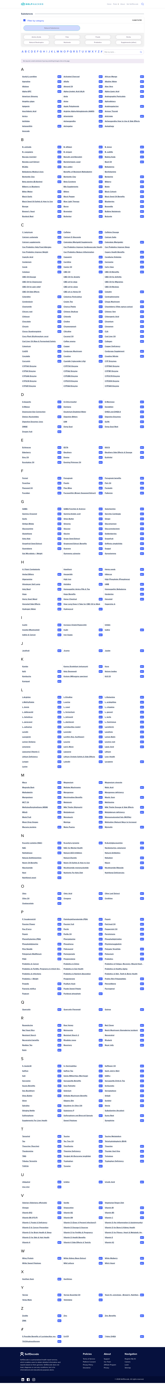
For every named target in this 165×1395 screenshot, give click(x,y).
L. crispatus (109, 707)
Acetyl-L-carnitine (29, 76)
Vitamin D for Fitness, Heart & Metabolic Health (124, 1232)
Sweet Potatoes (70, 1120)
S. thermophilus (70, 1066)
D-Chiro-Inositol (70, 402)
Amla (66, 96)
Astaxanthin (27, 126)
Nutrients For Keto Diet (73, 872)
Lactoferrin (109, 727)
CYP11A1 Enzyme (29, 366)
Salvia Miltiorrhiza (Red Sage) (76, 1076)
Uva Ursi (25, 1187)
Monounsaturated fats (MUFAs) (118, 817)
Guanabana (27, 548)
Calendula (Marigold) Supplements (78, 242)
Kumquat (26, 681)
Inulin (66, 630)
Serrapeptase (110, 1091)
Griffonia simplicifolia (113, 543)
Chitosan (26, 316)
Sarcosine (26, 1081)
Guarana (67, 548)
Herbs (128, 37)
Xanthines (68, 1279)
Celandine (26, 297)
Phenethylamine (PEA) (31, 939)
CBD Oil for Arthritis (113, 277)
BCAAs (25, 167)
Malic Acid (109, 787)
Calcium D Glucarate (72, 237)
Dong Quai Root (111, 426)
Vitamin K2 (109, 1242)
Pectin (66, 929)
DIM (65, 421)
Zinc (65, 1315)
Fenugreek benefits (113, 478)
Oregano (67, 898)
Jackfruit (25, 650)
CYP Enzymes (110, 361)
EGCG (107, 447)
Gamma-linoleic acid (72, 514)
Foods (98, 37)
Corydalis (26, 356)
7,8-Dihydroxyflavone (31, 1341)
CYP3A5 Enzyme (112, 386)
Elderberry (26, 452)
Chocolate (26, 321)
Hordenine (109, 594)
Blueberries (109, 201)
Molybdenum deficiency (115, 812)
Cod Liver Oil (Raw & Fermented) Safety (39, 341)
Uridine (67, 1182)
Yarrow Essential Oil (72, 1295)
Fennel (25, 478)
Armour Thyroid (111, 111)
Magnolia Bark (28, 787)
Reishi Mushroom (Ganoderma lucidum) (121, 1030)
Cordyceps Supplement (114, 351)
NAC (24, 848)
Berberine (109, 177)
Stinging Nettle (28, 1110)
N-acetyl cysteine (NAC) (32, 843)
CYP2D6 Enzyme (112, 381)
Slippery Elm (69, 1100)
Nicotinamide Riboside (114, 868)
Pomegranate (69, 954)
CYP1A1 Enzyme (29, 371)
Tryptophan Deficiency (114, 1161)
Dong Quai (68, 426)
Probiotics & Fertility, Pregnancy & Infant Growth (41, 969)
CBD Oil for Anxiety (72, 277)
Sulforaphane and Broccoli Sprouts (78, 1115)
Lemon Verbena (28, 742)
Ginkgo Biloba (28, 524)
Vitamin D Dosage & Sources (76, 1227)
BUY (59, 76)
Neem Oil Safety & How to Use (77, 863)
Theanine (109, 1146)
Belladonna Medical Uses (33, 172)
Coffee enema (69, 341)
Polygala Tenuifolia (112, 949)
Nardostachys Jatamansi (115, 848)
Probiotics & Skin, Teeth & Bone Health (121, 974)
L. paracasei (27, 722)
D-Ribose (26, 407)
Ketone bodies (111, 671)
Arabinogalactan (112, 106)
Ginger (107, 519)
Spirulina (25, 1105)
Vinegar (25, 1207)
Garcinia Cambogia (113, 514)
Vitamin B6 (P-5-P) (30, 1217)
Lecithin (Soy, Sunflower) (74, 737)
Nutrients (67, 42)
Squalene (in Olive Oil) (73, 1105)
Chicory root (27, 311)
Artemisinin (68, 116)
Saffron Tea (68, 1071)
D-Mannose (109, 402)
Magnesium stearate (113, 782)
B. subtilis (109, 152)
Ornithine (109, 898)
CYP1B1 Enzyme (111, 371)
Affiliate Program (110, 1365)
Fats (67, 37)
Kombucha (26, 676)
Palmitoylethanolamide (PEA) (76, 919)
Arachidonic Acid (29, 111)
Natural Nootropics (36, 42)
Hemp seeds (110, 569)
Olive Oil (25, 898)
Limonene (26, 747)
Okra (24, 893)
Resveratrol (109, 1035)
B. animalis (26, 147)
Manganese (68, 792)
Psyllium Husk (69, 984)
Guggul (108, 548)
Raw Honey (68, 1025)
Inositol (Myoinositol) (30, 630)
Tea (23, 1141)
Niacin (107, 863)
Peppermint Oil (111, 929)
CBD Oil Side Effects (30, 292)
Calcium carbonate (30, 237)
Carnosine (109, 262)
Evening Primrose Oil (72, 462)
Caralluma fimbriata (113, 257)
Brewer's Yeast (28, 211)
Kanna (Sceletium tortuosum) (76, 666)
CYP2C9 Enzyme (71, 381)
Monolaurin (68, 817)
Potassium (109, 954)
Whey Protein (27, 1258)
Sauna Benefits (28, 1086)
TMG (24, 1156)
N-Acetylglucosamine (114, 843)
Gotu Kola (26, 538)
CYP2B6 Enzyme (71, 376)
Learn (127, 1365)
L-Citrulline (68, 697)
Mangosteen (27, 797)
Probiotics (98, 42)
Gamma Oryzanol (29, 514)
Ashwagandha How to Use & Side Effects (122, 121)
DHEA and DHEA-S (113, 412)
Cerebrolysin (27, 301)
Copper (67, 346)
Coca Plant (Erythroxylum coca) (35, 336)
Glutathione (27, 533)
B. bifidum (68, 147)
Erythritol (108, 457)
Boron (66, 206)
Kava (107, 666)
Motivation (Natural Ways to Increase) (120, 822)
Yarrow (25, 1295)
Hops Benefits (70, 594)
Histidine (67, 584)
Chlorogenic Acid (112, 316)
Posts (115, 4)
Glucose (67, 529)
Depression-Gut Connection (33, 412)
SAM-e (107, 1076)
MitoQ (24, 812)
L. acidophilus (110, 702)
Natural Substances (51, 28)
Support (107, 1359)
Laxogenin (26, 737)
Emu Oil (25, 457)
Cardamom (26, 262)
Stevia (107, 1105)
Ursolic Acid (110, 1182)
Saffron (25, 1071)
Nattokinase (27, 853)
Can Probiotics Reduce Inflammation (79, 252)
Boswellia (109, 206)
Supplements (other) (128, 42)
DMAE (24, 426)
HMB (107, 584)
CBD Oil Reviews (112, 287)
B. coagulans (27, 152)
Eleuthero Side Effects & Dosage (118, 452)
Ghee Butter (69, 519)
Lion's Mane (69, 747)
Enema (66, 457)
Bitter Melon (27, 191)
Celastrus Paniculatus (73, 297)
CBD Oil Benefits (112, 272)
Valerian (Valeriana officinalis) (34, 1203)
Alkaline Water (111, 81)
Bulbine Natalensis (113, 211)
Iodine (107, 630)
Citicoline (67, 331)
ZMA (24, 1320)
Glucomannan (110, 524)
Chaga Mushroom (112, 301)
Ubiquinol (26, 1182)
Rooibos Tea (27, 1045)
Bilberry (108, 181)
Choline (67, 321)
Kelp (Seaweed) (70, 671)
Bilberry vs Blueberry (31, 186)
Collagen (108, 341)
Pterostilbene (110, 984)
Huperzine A (110, 604)
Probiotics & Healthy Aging (116, 969)
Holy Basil (26, 589)
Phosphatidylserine (30, 944)
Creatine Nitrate (111, 356)
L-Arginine (26, 697)
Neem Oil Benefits (30, 863)
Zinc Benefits (110, 1315)
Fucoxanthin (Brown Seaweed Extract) (80, 493)
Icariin (24, 625)
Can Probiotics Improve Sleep (117, 247)
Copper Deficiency (112, 346)
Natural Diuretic (70, 858)
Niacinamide (27, 868)
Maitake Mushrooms (72, 787)
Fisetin (66, 483)
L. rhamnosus (110, 722)
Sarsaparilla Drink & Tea (115, 1081)
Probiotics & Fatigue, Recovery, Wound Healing (124, 964)
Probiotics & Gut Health (73, 969)
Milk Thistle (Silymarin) (73, 807)
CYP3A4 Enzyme (71, 386)
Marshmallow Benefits (73, 797)
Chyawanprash (70, 326)
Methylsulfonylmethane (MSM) (35, 807)
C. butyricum (27, 232)
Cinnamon (109, 326)
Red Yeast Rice (28, 1030)
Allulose (25, 86)
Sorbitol (108, 1100)
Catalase (26, 272)
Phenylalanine (69, 939)
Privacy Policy (88, 1365)
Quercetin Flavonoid (72, 1009)
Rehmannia (68, 1030)
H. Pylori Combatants (31, 569)
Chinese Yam (110, 311)
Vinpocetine (69, 1207)
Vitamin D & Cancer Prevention (35, 1227)
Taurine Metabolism (113, 1136)
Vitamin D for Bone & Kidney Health (120, 1227)
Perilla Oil (68, 934)
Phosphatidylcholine (113, 939)
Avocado (26, 131)
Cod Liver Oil (110, 336)
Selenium (67, 1091)
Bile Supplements (71, 186)
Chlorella (67, 316)
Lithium (108, 752)
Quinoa (108, 1009)
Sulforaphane (27, 1115)
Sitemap (128, 1368)
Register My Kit (130, 1359)
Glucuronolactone (112, 529)
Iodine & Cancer (29, 635)
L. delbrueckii (27, 712)
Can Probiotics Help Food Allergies (36, 247)
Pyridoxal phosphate (72, 993)
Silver (24, 1100)
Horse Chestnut (70, 599)
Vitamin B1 (109, 1207)
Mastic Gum (110, 797)
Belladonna (109, 167)
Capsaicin (68, 257)
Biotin (107, 186)
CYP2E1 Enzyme (29, 386)
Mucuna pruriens (29, 827)
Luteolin (67, 761)
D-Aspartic (26, 402)
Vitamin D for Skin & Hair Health (35, 1237)
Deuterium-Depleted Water (75, 412)
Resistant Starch (29, 1035)
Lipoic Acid (109, 747)
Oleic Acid (68, 893)
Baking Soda (110, 157)
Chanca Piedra (70, 306)
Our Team (107, 1362)
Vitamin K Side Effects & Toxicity (77, 1242)
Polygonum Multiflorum (32, 954)
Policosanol (68, 949)
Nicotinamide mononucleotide (76, 868)
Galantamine (110, 509)
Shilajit (107, 1096)
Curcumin (26, 361)
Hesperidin (68, 574)
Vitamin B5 (109, 1212)
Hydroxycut (68, 609)
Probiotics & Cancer (30, 964)
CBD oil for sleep (71, 287)
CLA (106, 331)
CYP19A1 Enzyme (112, 366)
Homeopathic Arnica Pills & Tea (77, 589)
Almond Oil (68, 86)
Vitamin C (109, 1217)
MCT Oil (25, 802)
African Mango (111, 76)
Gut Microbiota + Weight (32, 553)
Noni (24, 872)
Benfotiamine (110, 172)
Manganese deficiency (114, 792)
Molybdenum (69, 812)
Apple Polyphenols (71, 106)
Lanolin (25, 732)
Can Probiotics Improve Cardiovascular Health (83, 247)
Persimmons (110, 934)
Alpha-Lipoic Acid (112, 91)
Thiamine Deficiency (72, 1151)
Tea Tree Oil (69, 1141)
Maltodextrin (27, 792)
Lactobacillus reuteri (72, 727)
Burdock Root (27, 216)
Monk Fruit (26, 817)
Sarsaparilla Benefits (72, 1081)
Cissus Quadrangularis (31, 331)
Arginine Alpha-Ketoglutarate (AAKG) (79, 111)
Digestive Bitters (71, 417)
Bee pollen (68, 167)
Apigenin (26, 106)
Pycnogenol (110, 988)
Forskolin (108, 488)
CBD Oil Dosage (29, 277)
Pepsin (25, 934)
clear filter (137, 20)
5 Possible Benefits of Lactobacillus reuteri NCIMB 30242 (39, 1336)
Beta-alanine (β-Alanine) (32, 181)
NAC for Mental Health (73, 848)
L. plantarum (69, 722)
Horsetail (108, 599)
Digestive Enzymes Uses (32, 421)
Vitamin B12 (27, 1212)
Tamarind (26, 1136)
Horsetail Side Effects (31, 604)
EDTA (66, 447)
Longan (25, 761)
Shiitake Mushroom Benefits (75, 1096)
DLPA (107, 421)
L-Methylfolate (28, 702)
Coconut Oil (68, 336)
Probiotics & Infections (31, 974)
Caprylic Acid (27, 257)
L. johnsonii (68, 717)
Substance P (69, 1110)
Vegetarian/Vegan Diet (114, 1203)
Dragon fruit (27, 431)
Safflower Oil (110, 1066)
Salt (23, 1076)
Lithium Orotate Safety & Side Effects (79, 756)
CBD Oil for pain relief (31, 287)
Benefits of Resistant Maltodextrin (78, 172)
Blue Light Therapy (71, 201)
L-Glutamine (110, 697)
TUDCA (25, 1166)
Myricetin (108, 827)
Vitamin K (26, 1242)
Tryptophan (68, 1161)
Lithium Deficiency (30, 756)
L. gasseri (109, 712)
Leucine (67, 742)
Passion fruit (69, 924)
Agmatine (26, 81)
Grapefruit (109, 538)
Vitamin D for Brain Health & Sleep (36, 1232)
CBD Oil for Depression (32, 282)
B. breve (108, 147)
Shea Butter (27, 1096)
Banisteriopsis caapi (72, 162)
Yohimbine (68, 1300)
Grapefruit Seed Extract (32, 543)
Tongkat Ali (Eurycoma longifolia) (77, 1156)
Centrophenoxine (112, 297)
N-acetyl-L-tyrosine (71, 843)
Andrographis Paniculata (115, 96)
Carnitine (67, 262)
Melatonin (68, 802)
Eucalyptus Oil (28, 462)
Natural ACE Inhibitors (73, 853)
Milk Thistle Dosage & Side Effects (119, 807)
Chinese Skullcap (71, 311)
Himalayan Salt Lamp (31, 584)
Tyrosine (67, 1166)
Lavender (67, 732)
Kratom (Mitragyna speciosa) (76, 676)
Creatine (67, 356)
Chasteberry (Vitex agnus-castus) (119, 306)
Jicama (67, 650)
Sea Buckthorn (28, 1091)
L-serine (67, 702)
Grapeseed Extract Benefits (75, 543)
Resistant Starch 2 (71, 1035)
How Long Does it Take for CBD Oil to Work (82, 604)
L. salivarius (27, 727)
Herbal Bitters (28, 574)
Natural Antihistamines (31, 858)
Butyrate (108, 216)
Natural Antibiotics (112, 853)
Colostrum (26, 346)
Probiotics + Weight (30, 979)
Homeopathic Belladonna (115, 589)
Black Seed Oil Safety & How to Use (37, 201)
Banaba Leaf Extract (30, 162)
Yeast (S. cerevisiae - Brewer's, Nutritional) (122, 1295)
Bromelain (68, 211)
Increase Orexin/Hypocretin (75, 625)
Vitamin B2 (68, 1212)
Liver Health (110, 756)
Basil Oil (108, 162)
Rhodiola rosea (70, 1040)
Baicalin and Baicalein (73, 157)
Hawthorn (68, 569)
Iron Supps (68, 635)
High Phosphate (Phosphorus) (117, 579)
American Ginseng (30, 96)
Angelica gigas (28, 101)
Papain (108, 919)
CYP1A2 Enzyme (70, 371)
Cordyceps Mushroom (73, 351)
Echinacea (26, 447)
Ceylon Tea (68, 301)
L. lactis (108, 717)
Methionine (109, 802)
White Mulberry (111, 1258)
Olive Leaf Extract (112, 893)
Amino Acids (36, 37)
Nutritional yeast (29, 877)
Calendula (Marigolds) (114, 242)
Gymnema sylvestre (72, 553)
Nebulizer (109, 858)
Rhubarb (108, 1040)
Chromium (109, 321)
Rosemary (68, 1045)
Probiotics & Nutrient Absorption (77, 974)
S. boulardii (26, 1066)
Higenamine (27, 579)
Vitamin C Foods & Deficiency (34, 1222)
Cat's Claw (109, 267)
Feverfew (26, 483)
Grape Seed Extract (72, 538)
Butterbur (68, 216)
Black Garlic (27, 196)
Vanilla (66, 1203)
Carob (24, 267)
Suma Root (109, 1115)
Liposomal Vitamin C (30, 752)
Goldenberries (111, 533)
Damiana (67, 407)
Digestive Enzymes (113, 417)
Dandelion (109, 407)
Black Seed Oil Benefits (115, 196)
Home (109, 4)
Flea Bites (68, 488)
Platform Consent (89, 1362)
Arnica (25, 116)
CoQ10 (25, 351)
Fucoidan (26, 493)
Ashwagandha (70, 121)
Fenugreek (68, 478)
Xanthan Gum (28, 1279)
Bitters (66, 191)
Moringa (67, 822)
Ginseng (67, 524)
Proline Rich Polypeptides (115, 979)
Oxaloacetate (28, 903)
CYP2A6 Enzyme (29, 376)
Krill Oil (108, 676)
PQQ (24, 959)
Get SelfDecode (132, 4)
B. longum (68, 152)
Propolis (25, 984)
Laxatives (109, 732)
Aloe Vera (109, 86)
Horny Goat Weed (29, 599)
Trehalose (109, 1156)
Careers (127, 1362)
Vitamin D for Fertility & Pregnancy (78, 1232)
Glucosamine (27, 529)
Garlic (24, 519)
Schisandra (109, 1086)
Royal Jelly (109, 1045)
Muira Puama (69, 827)
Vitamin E (109, 1237)
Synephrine (109, 1120)
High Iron (67, 579)
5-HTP (66, 1336)
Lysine (24, 766)
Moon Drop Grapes (30, 822)
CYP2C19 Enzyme (112, 376)
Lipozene (67, 752)
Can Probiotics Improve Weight (35, 252)
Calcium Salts (110, 237)
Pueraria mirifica (29, 988)
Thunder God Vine (112, 1151)
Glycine (67, 533)
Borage (25, 206)
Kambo (25, 666)
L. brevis (25, 707)
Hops (24, 594)
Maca (24, 782)
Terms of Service (89, 1359)
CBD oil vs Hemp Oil (72, 292)
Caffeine (67, 232)
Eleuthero (68, 452)
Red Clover (109, 1025)
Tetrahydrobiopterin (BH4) (115, 1141)
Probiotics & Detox (71, 964)
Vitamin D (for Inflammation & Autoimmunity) (124, 1222)
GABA (24, 509)
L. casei (67, 707)
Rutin (24, 1050)
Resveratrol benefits (30, 1040)
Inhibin (107, 625)
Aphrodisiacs (110, 101)
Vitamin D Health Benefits (75, 1237)
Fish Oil (108, 483)
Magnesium (68, 782)
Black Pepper (69, 196)
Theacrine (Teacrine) (30, 1146)
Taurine (67, 1136)
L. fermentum (69, 712)
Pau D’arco (26, 929)
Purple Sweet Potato (72, 988)
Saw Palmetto (69, 1086)
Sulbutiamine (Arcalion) (114, 1110)
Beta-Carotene (70, 181)
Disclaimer (87, 1368)
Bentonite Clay (28, 177)
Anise (66, 101)
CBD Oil (67, 272)
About (122, 4)
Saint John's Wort (112, 1071)
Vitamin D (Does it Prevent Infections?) (80, 1222)
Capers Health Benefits (114, 252)
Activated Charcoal (72, 76)
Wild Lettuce (69, 1263)
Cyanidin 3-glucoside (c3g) (75, 361)
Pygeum (25, 993)
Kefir (24, 671)
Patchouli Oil (110, 924)
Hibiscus (108, 574)
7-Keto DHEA (110, 1336)
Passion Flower (28, 924)
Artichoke (109, 116)
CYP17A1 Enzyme (71, 366)
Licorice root (110, 742)
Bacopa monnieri (29, 157)
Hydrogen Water (29, 609)
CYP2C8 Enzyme (29, 381)
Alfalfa (66, 81)
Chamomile (27, 306)
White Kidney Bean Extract (75, 1258)
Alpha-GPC (26, 91)
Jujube (107, 650)
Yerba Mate (27, 1300)
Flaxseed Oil (27, 488)
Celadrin (108, 292)
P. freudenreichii (29, 919)
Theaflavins (68, 1146)
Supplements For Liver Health (34, 1120)
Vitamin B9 (68, 1217)
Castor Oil (68, 267)
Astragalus (68, 126)
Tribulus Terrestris (29, 1161)
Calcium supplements (31, 242)
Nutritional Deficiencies (114, 872)
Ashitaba (26, 121)
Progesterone (69, 979)
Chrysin (25, 326)
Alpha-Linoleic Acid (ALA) (74, 91)
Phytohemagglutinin (113, 944)
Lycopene (109, 761)
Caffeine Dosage (112, 232)
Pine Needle (27, 949)
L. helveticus (27, 717)
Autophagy (109, 126)
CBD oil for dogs (70, 282)
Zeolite (25, 1315)
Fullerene (109, 493)
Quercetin (26, 1009)
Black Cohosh (110, 191)
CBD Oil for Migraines (114, 282)
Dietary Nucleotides (30, 417)
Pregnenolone (69, 959)
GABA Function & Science (74, 509)
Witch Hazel (110, 1263)
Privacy (106, 1368)
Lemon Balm (110, 737)
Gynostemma (110, 553)
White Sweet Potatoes (31, 1263)
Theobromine (27, 1151)
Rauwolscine (27, 1025)
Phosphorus (69, 944)
